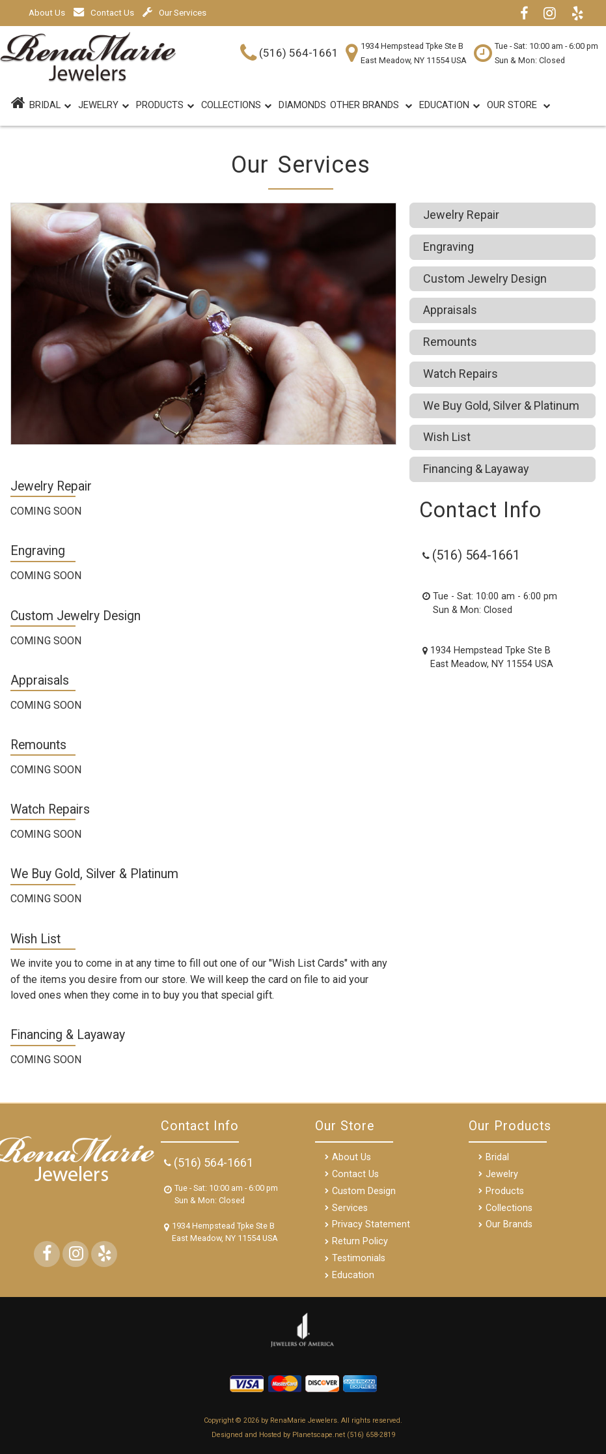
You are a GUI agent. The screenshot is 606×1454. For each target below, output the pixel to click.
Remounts (450, 342)
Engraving (448, 246)
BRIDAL (50, 106)
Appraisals (450, 310)
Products (165, 106)
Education (449, 106)
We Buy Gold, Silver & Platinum (501, 405)
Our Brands (509, 1224)
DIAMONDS (302, 105)
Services (350, 1208)
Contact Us (104, 12)
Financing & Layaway (476, 469)
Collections (236, 106)
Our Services (174, 12)
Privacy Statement (371, 1224)
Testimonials (358, 1258)
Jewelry (103, 106)
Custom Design (364, 1191)
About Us (47, 12)
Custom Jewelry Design (485, 278)
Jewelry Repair (461, 214)
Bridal (497, 1157)
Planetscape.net (318, 1435)
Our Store (518, 106)
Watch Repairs (460, 373)
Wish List (447, 437)
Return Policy (360, 1241)
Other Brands (371, 106)
